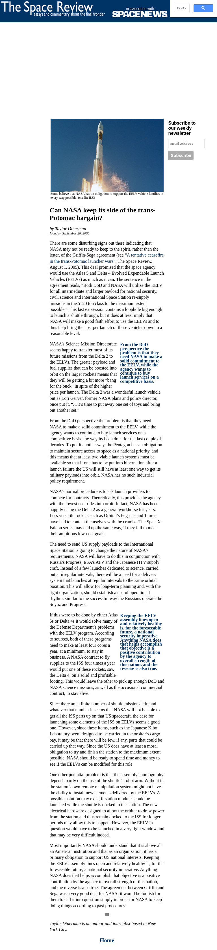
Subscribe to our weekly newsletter (182, 128)
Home (107, 940)
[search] (181, 8)
